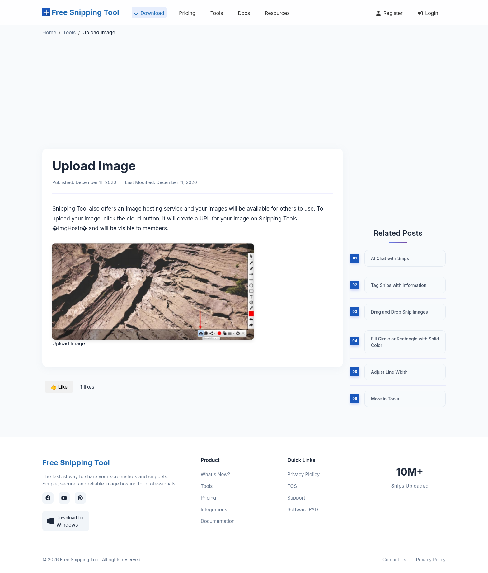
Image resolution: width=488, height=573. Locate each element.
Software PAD (302, 510)
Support (296, 498)
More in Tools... (387, 398)
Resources (276, 14)
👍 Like (59, 387)
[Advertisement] (244, 100)
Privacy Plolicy (303, 474)
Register (388, 14)
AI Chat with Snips (390, 258)
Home (49, 32)
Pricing (185, 14)
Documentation (218, 521)
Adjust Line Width (389, 372)
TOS (292, 486)
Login (426, 14)
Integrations (214, 510)
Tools (215, 14)
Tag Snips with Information (398, 285)
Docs (242, 14)
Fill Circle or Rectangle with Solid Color (405, 342)
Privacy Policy (431, 559)
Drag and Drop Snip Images (399, 312)
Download (148, 14)
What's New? (215, 474)
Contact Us (394, 559)
